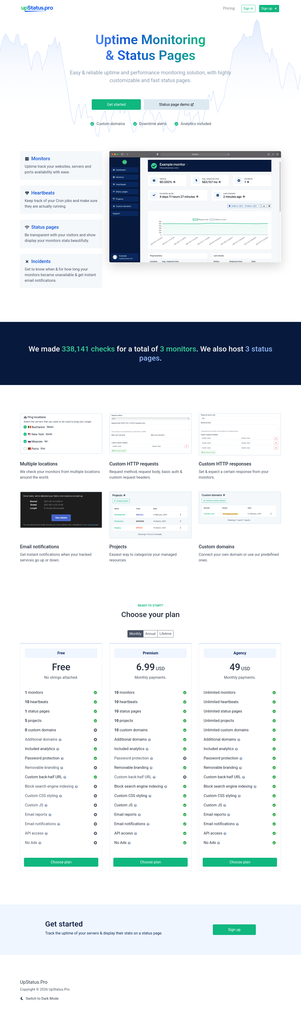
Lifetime (165, 633)
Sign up (269, 8)
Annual (150, 633)
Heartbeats (43, 193)
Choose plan (61, 862)
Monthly (135, 633)
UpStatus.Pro (34, 982)
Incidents (41, 261)
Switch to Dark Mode (39, 998)
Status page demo (176, 104)
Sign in (248, 8)
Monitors (40, 158)
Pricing (229, 8)
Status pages (45, 227)
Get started (116, 104)
